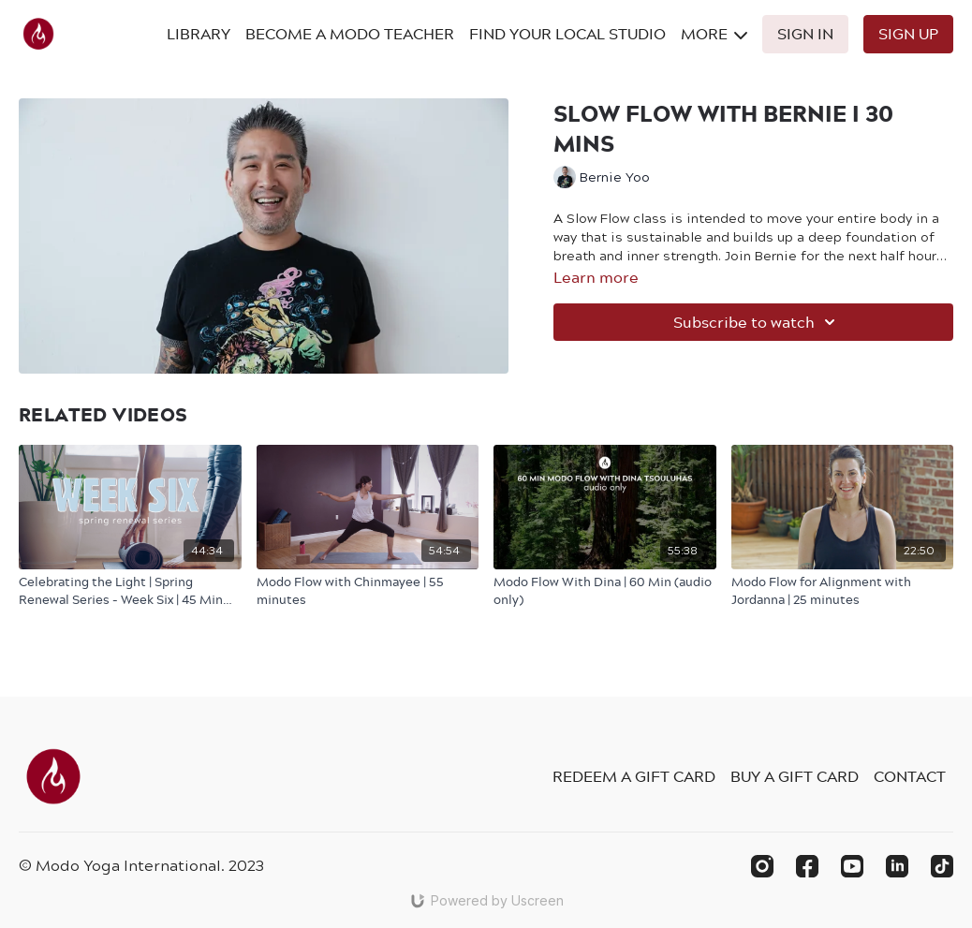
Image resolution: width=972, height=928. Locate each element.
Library (198, 34)
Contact (910, 776)
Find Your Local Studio (567, 34)
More (714, 34)
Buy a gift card (794, 776)
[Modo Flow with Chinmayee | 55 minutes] (368, 590)
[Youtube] (852, 866)
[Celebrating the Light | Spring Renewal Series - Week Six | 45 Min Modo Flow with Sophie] (130, 590)
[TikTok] (942, 866)
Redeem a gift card (633, 776)
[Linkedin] (897, 866)
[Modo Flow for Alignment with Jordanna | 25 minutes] (842, 590)
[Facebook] (807, 866)
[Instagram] (762, 866)
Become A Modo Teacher (349, 34)
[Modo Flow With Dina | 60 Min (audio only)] (604, 590)
